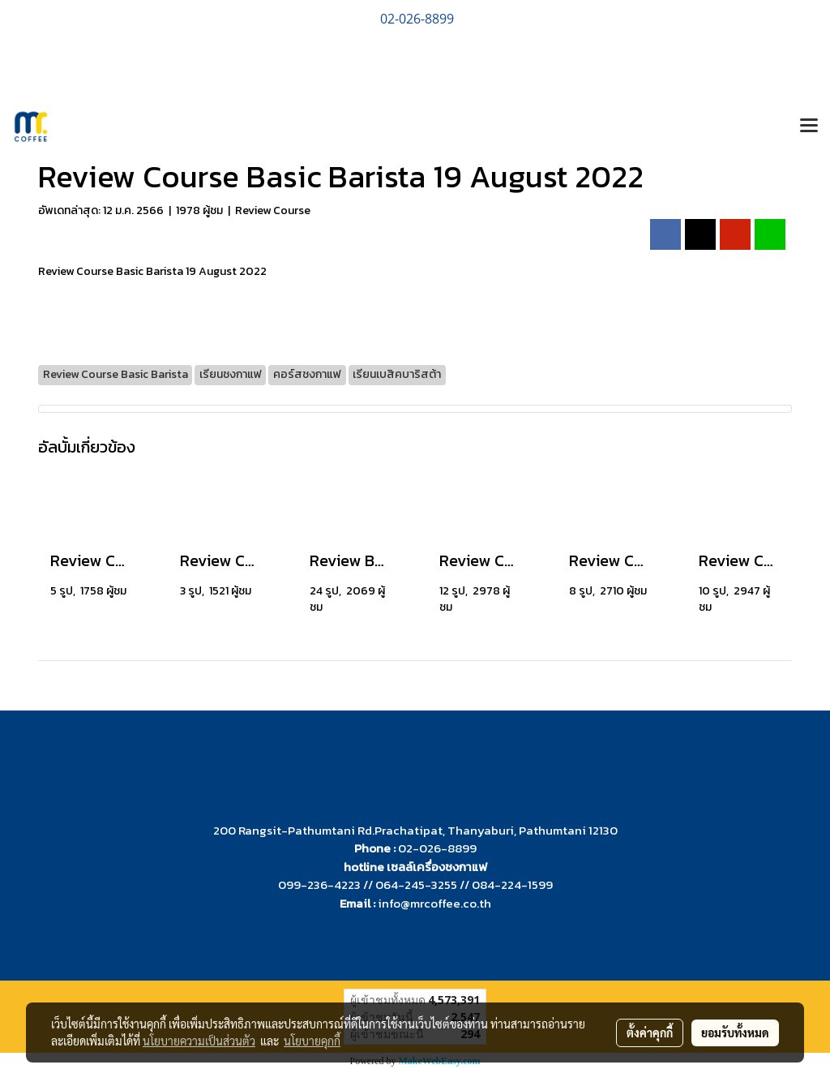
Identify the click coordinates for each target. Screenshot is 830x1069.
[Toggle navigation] (809, 126)
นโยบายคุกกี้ (312, 1040)
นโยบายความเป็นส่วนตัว (199, 1040)
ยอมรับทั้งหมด (735, 1032)
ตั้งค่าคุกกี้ (650, 1032)
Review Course (272, 210)
